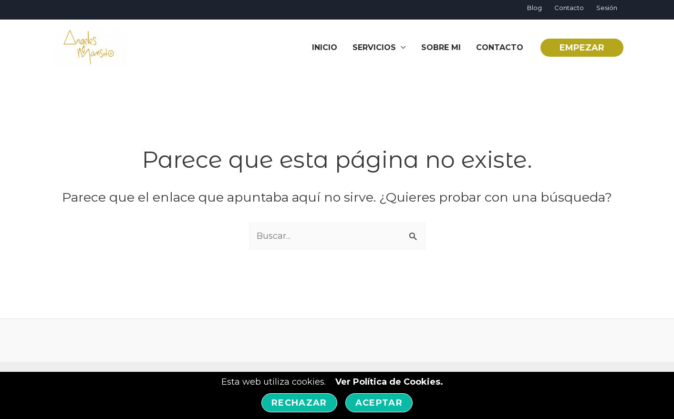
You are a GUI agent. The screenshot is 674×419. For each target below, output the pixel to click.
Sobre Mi (441, 47)
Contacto (569, 7)
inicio (324, 47)
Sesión (606, 7)
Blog (534, 7)
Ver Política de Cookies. (389, 382)
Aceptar (379, 403)
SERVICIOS (374, 47)
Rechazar (299, 403)
